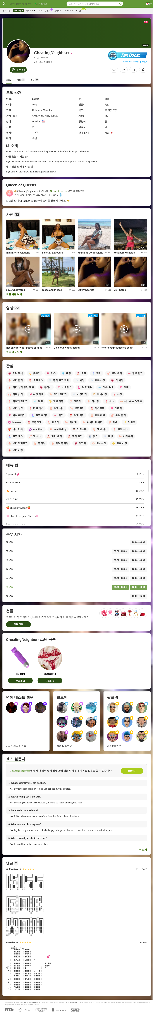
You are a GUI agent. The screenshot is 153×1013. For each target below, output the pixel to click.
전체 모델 (6, 11)
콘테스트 (58, 11)
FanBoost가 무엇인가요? (135, 61)
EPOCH (64, 1002)
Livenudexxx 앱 (73, 10)
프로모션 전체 (45, 10)
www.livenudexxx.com (32, 1002)
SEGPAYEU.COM (75, 1002)
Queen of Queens (58, 191)
